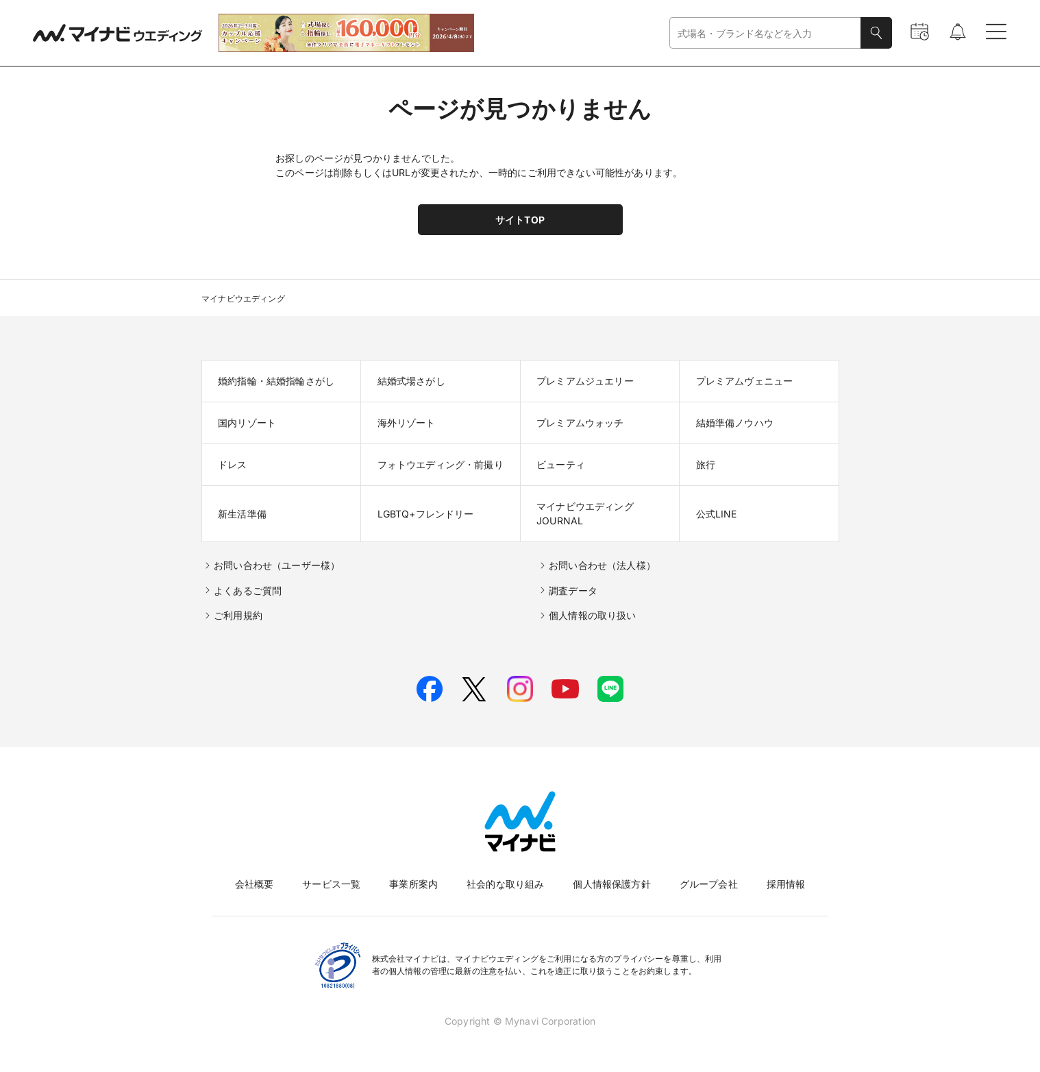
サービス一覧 (331, 884)
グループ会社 (709, 884)
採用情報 (786, 884)
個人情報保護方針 (611, 884)
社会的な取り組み (505, 884)
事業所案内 (413, 884)
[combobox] (765, 33)
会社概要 (254, 884)
